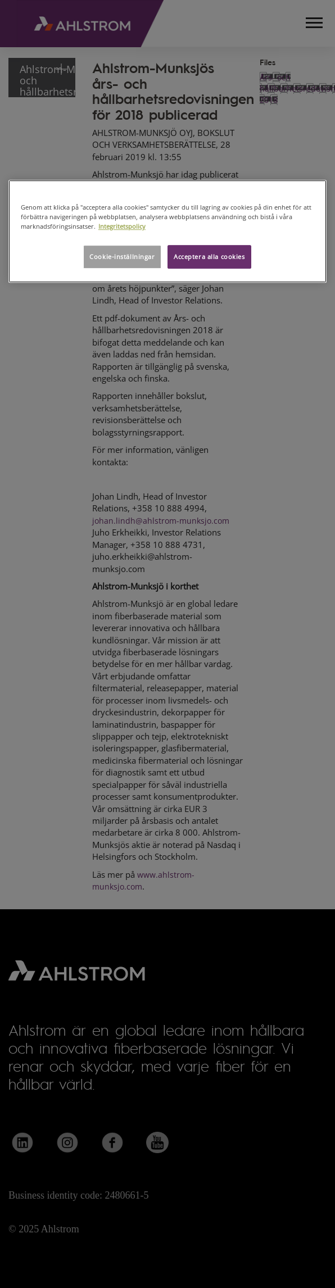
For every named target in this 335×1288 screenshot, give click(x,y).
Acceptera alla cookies (209, 256)
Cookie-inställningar (122, 256)
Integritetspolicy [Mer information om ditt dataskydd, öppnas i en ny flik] (122, 226)
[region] (167, 231)
